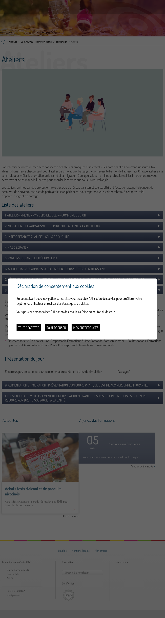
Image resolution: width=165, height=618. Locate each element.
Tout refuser (56, 327)
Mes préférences (85, 327)
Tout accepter (28, 327)
